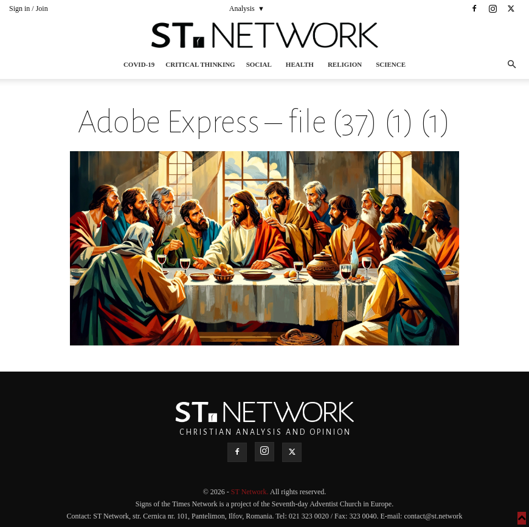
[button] (511, 64)
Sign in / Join (28, 8)
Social (259, 64)
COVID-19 (138, 64)
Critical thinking (200, 64)
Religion (345, 64)
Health (300, 64)
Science (391, 64)
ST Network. (250, 492)
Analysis (242, 8)
